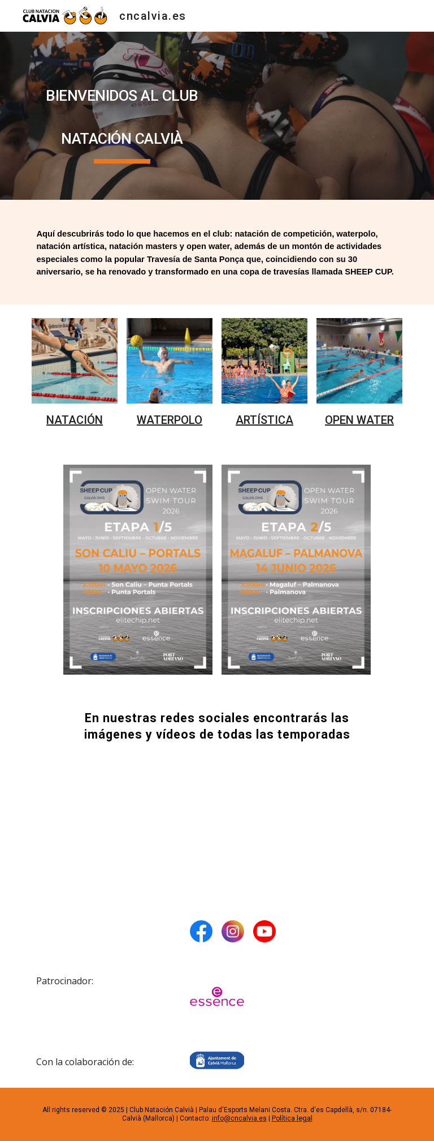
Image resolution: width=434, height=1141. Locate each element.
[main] (122, 115)
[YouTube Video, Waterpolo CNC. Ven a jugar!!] (216, 826)
